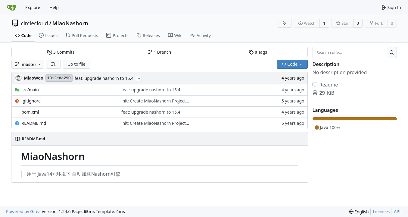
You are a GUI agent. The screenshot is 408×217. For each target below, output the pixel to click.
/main (30, 90)
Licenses (381, 211)
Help (54, 7)
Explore (32, 7)
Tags (258, 52)
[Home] (11, 7)
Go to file (76, 64)
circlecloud (34, 23)
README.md (34, 123)
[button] (53, 64)
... (138, 78)
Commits (60, 52)
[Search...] (392, 52)
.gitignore (31, 101)
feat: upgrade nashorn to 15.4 (104, 78)
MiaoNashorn (70, 23)
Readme (325, 85)
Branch (159, 52)
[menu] (359, 212)
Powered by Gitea (23, 211)
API (397, 211)
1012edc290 (59, 78)
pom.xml (30, 112)
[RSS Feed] (284, 23)
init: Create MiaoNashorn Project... (155, 101)
